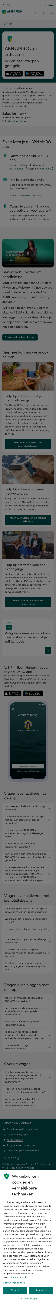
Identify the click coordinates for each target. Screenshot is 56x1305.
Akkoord (15, 1290)
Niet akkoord (41, 1290)
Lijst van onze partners (14, 1282)
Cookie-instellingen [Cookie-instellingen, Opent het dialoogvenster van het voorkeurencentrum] (28, 1298)
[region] (28, 1237)
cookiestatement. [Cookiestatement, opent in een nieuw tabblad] (17, 1277)
